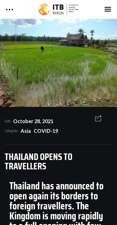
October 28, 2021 (33, 121)
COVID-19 (46, 131)
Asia (26, 131)
